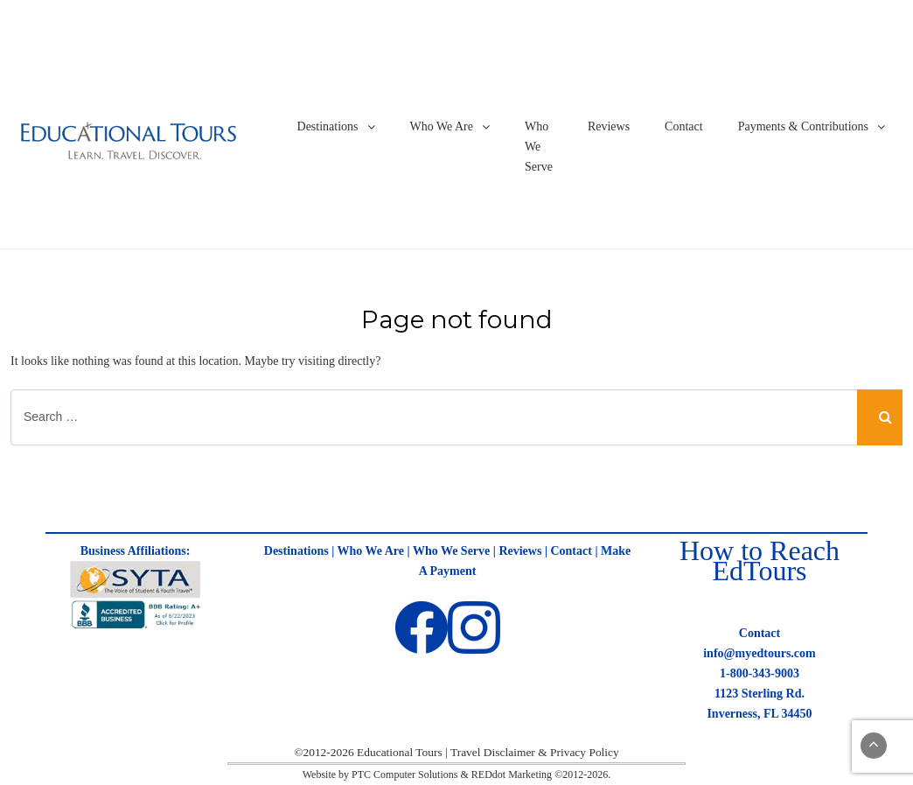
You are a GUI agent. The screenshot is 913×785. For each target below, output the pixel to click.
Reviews (609, 126)
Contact (684, 126)
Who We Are (441, 126)
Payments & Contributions (803, 126)
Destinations (328, 126)
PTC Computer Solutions (404, 774)
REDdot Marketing (511, 774)
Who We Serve (539, 146)
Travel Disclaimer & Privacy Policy (534, 752)
